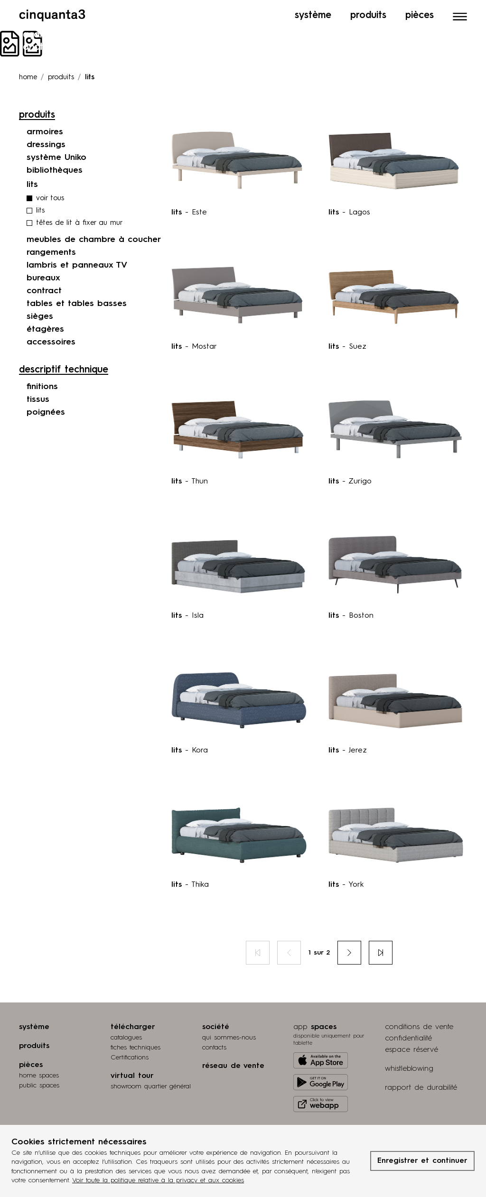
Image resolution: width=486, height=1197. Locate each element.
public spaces (39, 1085)
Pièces (419, 15)
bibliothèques (55, 170)
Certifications (130, 1057)
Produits (368, 15)
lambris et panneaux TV (77, 265)
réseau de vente (233, 1066)
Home (28, 77)
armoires (45, 132)
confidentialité (408, 1038)
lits (40, 210)
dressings (46, 144)
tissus (38, 399)
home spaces (39, 1075)
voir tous (50, 198)
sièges (40, 316)
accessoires (51, 342)
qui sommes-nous (229, 1037)
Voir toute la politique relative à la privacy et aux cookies (158, 1180)
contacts (214, 1047)
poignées (46, 412)
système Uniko (56, 157)
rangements (51, 252)
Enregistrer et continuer (422, 1161)
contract (44, 291)
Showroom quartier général (151, 1086)
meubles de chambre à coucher (94, 239)
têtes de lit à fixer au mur (79, 223)
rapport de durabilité (421, 1088)
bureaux (43, 278)
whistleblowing (409, 1069)
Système (313, 15)
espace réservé (411, 1050)
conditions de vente (419, 1027)
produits (61, 77)
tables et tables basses (77, 303)
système (34, 1027)
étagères (45, 329)
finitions (42, 386)
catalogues (126, 1037)
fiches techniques (135, 1047)
